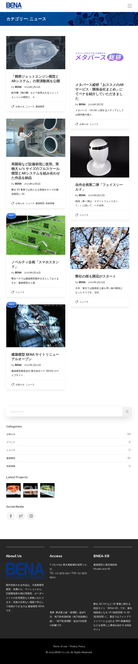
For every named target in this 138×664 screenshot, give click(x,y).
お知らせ (20, 106)
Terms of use (60, 646)
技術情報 (50, 203)
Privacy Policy (77, 646)
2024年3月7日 (95, 104)
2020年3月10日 (32, 365)
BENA (18, 87)
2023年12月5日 (32, 183)
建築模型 (40, 106)
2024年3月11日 (32, 87)
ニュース (30, 106)
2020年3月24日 (96, 282)
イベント (10, 442)
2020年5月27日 (96, 195)
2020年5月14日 (32, 272)
